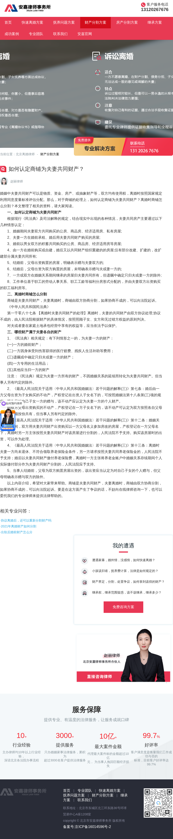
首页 (8, 22)
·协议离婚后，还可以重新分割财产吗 (25, 520)
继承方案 (155, 22)
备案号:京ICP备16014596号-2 (87, 827)
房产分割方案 (127, 22)
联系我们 (60, 34)
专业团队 (36, 34)
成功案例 (12, 34)
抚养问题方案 (64, 22)
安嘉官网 (84, 34)
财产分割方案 (95, 22)
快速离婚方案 (32, 22)
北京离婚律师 (25, 154)
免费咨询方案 (123, 607)
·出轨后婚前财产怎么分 (16, 532)
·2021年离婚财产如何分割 (18, 526)
